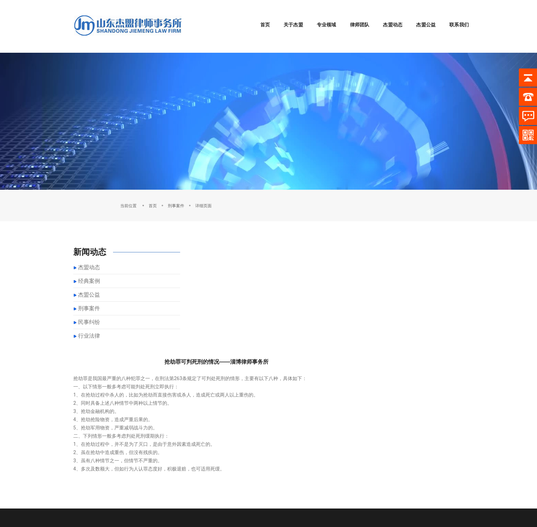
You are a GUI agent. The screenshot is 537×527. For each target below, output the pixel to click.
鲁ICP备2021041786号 (442, 489)
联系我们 (454, 16)
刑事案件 (428, 188)
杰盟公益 (420, 16)
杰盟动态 (387, 16)
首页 (260, 16)
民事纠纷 (89, 306)
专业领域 (321, 16)
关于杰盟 (288, 16)
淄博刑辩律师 (106, 496)
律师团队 (354, 16)
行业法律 (89, 319)
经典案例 (89, 265)
